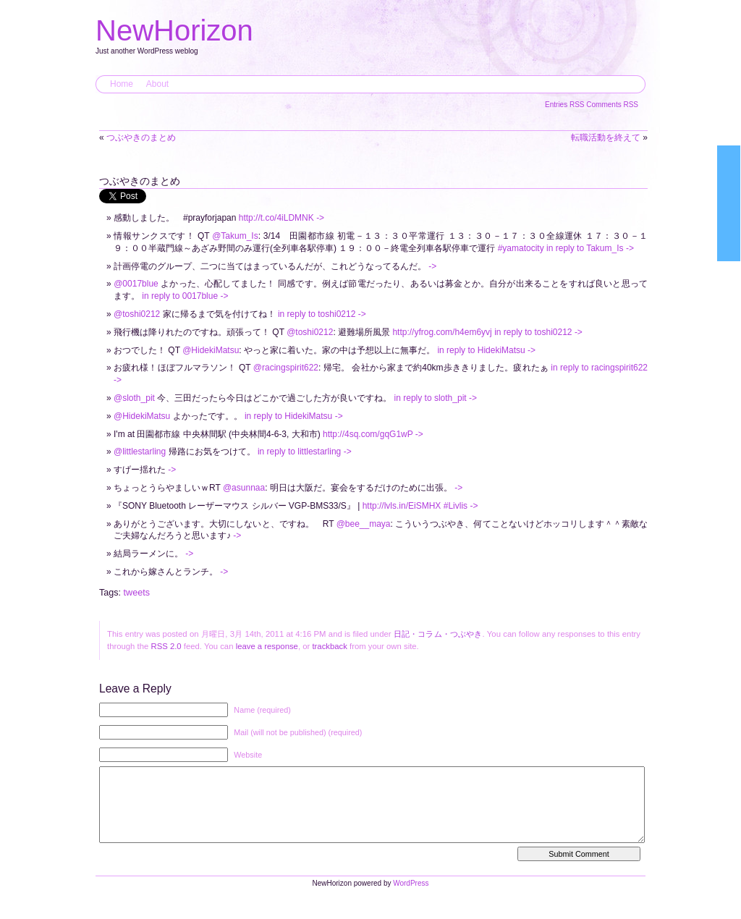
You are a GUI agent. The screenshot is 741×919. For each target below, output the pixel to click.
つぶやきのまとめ (141, 137)
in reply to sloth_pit (430, 398)
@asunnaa (244, 488)
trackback (329, 646)
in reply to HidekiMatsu (481, 350)
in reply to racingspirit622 (599, 368)
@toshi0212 (137, 314)
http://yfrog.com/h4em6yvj (441, 332)
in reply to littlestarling (299, 451)
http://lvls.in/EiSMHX (402, 506)
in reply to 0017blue (180, 296)
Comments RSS (612, 105)
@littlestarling (140, 451)
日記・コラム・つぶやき (438, 634)
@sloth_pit (134, 398)
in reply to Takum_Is (585, 248)
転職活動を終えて (605, 137)
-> (320, 218)
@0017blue (136, 284)
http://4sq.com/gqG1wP (368, 434)
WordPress (410, 898)
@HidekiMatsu (210, 350)
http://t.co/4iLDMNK (276, 218)
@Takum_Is (235, 236)
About (157, 84)
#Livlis (455, 506)
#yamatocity (521, 248)
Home (121, 84)
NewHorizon (174, 30)
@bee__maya (363, 524)
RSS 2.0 (166, 646)
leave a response (267, 646)
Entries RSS (565, 105)
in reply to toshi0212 (316, 314)
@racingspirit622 (285, 368)
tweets (137, 593)
